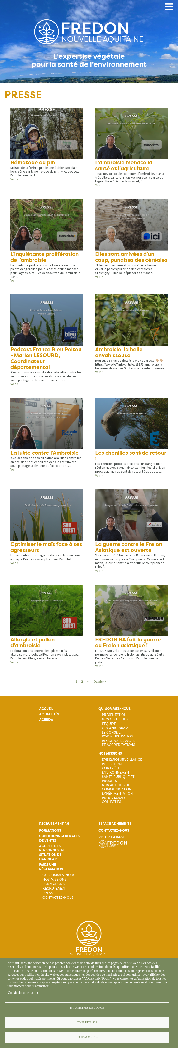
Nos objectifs (115, 720)
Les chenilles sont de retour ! (130, 456)
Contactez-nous (58, 899)
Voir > (14, 179)
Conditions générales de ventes (59, 839)
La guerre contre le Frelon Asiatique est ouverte (128, 548)
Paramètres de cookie (87, 1007)
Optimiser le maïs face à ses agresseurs (46, 548)
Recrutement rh (54, 825)
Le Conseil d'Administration (117, 736)
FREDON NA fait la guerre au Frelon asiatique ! (128, 644)
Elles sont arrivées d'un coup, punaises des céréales (131, 257)
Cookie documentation (23, 992)
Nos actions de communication (116, 789)
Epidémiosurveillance (122, 761)
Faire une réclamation (51, 868)
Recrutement (54, 890)
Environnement (116, 774)
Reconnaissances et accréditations (118, 744)
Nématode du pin (32, 162)
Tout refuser (87, 1022)
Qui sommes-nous (114, 710)
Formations (50, 832)
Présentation (114, 716)
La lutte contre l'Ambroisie (44, 453)
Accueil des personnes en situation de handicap (51, 854)
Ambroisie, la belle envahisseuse (119, 353)
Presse (48, 894)
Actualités (49, 716)
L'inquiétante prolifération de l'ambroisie (44, 257)
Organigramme (116, 729)
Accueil (46, 710)
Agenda (46, 721)
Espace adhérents (114, 825)
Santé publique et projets (118, 780)
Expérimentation (117, 795)
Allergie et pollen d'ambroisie (32, 644)
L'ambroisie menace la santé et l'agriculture (123, 165)
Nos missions (110, 755)
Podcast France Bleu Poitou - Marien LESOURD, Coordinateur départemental (45, 359)
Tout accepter (87, 1037)
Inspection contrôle (112, 767)
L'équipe (109, 725)
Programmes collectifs (114, 801)
